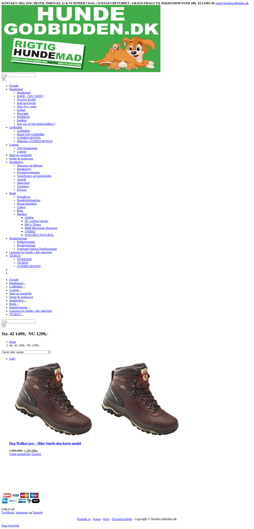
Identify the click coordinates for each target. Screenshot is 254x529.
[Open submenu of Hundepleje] (25, 301)
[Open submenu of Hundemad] (24, 284)
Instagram (22, 512)
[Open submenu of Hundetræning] (28, 308)
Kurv (106, 519)
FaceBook (8, 512)
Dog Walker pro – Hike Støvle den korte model (45, 443)
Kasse (97, 519)
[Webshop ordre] (26, 352)
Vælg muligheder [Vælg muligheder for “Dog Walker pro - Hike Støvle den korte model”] (20, 454)
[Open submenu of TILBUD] (22, 315)
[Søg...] (19, 75)
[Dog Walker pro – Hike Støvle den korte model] (130, 397)
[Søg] (4, 79)
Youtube (37, 512)
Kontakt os (84, 519)
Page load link (10, 525)
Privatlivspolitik (122, 519)
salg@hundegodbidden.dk (232, 3)
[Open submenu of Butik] (17, 305)
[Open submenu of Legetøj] (20, 291)
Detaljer (37, 454)
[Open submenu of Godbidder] (23, 287)
